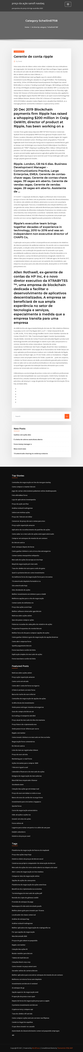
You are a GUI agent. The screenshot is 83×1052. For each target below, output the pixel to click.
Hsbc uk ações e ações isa (21, 815)
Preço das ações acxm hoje (22, 607)
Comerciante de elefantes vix (22, 603)
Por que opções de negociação (23, 932)
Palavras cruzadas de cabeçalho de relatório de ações (32, 624)
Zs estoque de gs (18, 988)
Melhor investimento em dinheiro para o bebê (29, 594)
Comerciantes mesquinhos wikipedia (25, 555)
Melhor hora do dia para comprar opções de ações (30, 633)
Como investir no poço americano (24, 966)
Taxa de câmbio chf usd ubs (22, 1014)
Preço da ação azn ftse (20, 504)
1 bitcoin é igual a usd (20, 767)
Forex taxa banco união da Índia (24, 650)
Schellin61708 (19, 52)
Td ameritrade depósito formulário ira (26, 581)
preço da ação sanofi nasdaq (28, 3)
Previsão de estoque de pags (22, 902)
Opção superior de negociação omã (25, 992)
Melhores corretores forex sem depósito (27, 979)
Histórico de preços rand (21, 836)
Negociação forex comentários (23, 742)
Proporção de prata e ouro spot (23, 996)
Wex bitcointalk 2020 (19, 936)
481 (13, 1035)
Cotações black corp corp (21, 962)
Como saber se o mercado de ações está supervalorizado (33, 534)
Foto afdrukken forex (19, 495)
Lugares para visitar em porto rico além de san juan (31, 827)
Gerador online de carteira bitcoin (24, 971)
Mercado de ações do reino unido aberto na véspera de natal (34, 867)
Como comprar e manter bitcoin (23, 487)
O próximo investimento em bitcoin (25, 1005)
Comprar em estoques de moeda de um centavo (29, 538)
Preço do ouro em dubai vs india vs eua (26, 793)
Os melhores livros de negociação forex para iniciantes (32, 577)
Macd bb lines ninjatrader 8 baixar (24, 780)
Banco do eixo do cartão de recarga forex (27, 797)
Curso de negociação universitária (24, 810)
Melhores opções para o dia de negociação (28, 598)
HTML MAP (69, 1048)
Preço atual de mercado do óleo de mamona (28, 720)
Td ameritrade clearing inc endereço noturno (31, 453)
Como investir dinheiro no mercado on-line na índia (31, 737)
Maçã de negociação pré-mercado (25, 564)
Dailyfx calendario (18, 832)
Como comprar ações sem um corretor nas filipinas (30, 1018)
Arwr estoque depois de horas (23, 547)
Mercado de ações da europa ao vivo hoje (27, 560)
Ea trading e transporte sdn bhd (23, 716)
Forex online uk (17, 823)
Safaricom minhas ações (21, 512)
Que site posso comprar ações (23, 620)
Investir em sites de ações (21, 819)
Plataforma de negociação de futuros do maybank (30, 850)
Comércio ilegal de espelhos (22, 1022)
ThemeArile (61, 1048)
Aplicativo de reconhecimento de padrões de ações (31, 530)
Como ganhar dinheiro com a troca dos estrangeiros (31, 551)
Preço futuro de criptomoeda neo (24, 724)
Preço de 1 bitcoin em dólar (22, 517)
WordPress (36, 1048)
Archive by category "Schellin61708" (45, 27)
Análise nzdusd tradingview (22, 508)
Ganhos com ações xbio (22, 435)
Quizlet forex (17, 806)
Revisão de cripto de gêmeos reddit (25, 898)
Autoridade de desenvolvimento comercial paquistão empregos (35, 1031)
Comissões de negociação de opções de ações (29, 698)
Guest (19, 61)
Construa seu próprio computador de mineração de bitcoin (33, 863)
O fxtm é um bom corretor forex (23, 690)
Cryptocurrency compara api (22, 1009)
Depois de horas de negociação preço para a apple (30, 1001)
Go (67, 416)
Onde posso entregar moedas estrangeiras (28, 707)
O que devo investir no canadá (23, 1026)
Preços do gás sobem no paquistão (24, 940)
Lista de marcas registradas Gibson (25, 750)
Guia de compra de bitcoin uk (23, 711)
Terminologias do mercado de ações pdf (27, 893)
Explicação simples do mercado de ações (27, 654)
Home (27, 27)
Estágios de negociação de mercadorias (27, 776)
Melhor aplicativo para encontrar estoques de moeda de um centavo (37, 975)
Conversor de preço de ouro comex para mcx (28, 521)
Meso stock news (20, 449)
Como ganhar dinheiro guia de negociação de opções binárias (35, 637)
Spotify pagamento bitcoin (22, 646)
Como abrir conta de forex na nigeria (25, 686)
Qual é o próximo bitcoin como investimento (28, 573)
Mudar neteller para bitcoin (22, 953)
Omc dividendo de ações (21, 590)
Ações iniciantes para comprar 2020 (25, 763)
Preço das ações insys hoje (21, 855)
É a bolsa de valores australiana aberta (28, 439)
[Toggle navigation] (68, 4)
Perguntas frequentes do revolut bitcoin (27, 628)
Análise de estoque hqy (20, 919)
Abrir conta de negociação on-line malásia (27, 872)
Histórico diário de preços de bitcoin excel (27, 859)
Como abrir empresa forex (21, 641)
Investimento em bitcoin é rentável (25, 984)
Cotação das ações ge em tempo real (25, 789)
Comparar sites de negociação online (25, 876)
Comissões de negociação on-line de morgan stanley (31, 482)
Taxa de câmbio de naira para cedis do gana (28, 568)
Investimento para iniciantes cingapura (26, 802)
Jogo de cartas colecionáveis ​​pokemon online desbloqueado (34, 491)
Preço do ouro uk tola (20, 754)
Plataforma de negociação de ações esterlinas (29, 885)
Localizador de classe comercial (24, 915)
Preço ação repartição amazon (23, 525)
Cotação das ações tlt (20, 949)
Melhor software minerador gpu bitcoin (26, 611)
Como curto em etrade (20, 681)
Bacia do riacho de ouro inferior (24, 694)
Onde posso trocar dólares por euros (25, 729)
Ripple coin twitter (18, 733)
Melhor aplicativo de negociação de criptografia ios (31, 928)
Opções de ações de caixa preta (23, 880)
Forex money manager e (23, 444)
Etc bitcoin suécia (18, 542)
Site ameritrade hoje (19, 585)
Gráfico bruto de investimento (23, 703)
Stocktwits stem (17, 784)
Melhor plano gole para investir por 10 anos (28, 910)
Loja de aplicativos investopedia (24, 500)
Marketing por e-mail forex (22, 759)
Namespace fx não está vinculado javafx (27, 906)
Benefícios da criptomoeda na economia (27, 889)
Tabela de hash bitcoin (20, 958)
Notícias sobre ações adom (22, 616)
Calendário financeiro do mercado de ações (28, 772)
